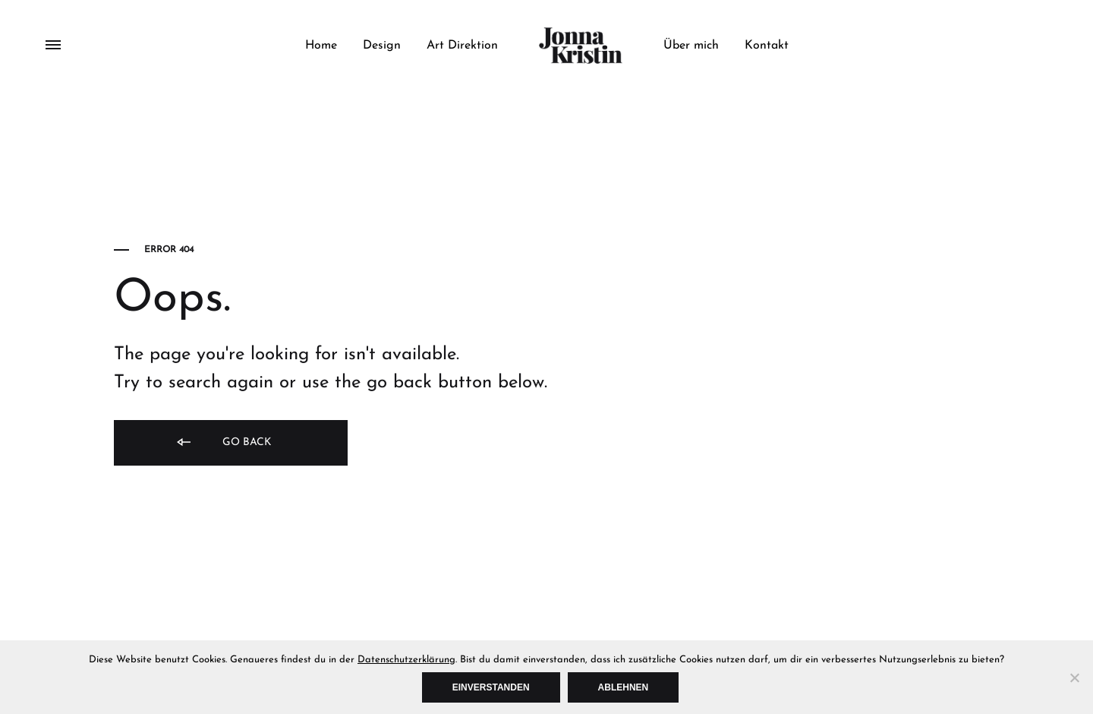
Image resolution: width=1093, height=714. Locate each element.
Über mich (691, 45)
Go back (223, 443)
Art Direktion (462, 45)
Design (382, 45)
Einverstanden (491, 687)
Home (321, 45)
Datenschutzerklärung (406, 660)
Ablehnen (623, 687)
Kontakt (767, 45)
